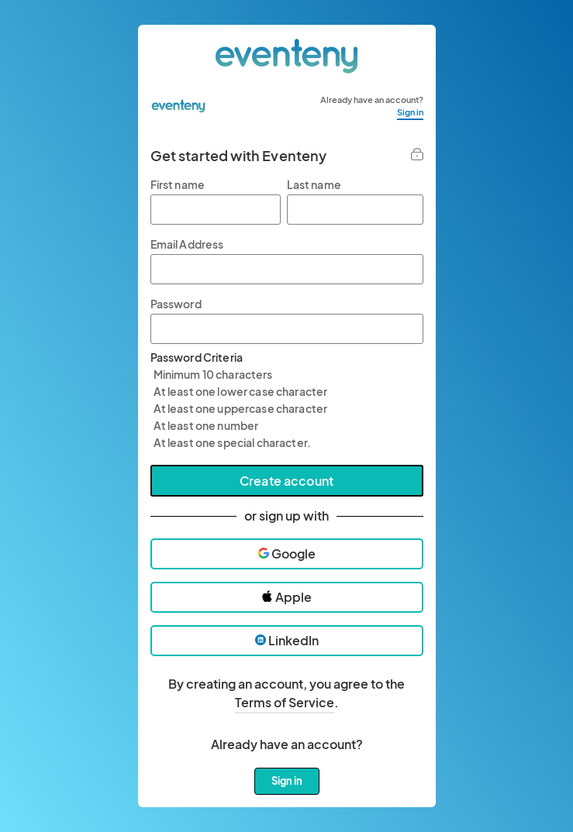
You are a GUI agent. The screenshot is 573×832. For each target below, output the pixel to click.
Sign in (410, 112)
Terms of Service (284, 702)
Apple (286, 597)
